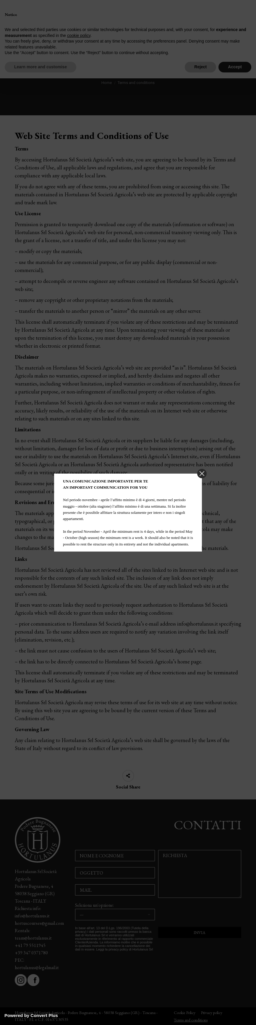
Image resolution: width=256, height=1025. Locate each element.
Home (106, 82)
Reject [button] (200, 66)
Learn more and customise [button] (40, 66)
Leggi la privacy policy (112, 949)
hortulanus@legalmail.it (37, 967)
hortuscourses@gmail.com (39, 923)
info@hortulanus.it (32, 916)
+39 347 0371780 (31, 953)
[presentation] (199, 915)
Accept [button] (235, 66)
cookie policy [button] (78, 35)
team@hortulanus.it (33, 938)
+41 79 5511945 (30, 945)
